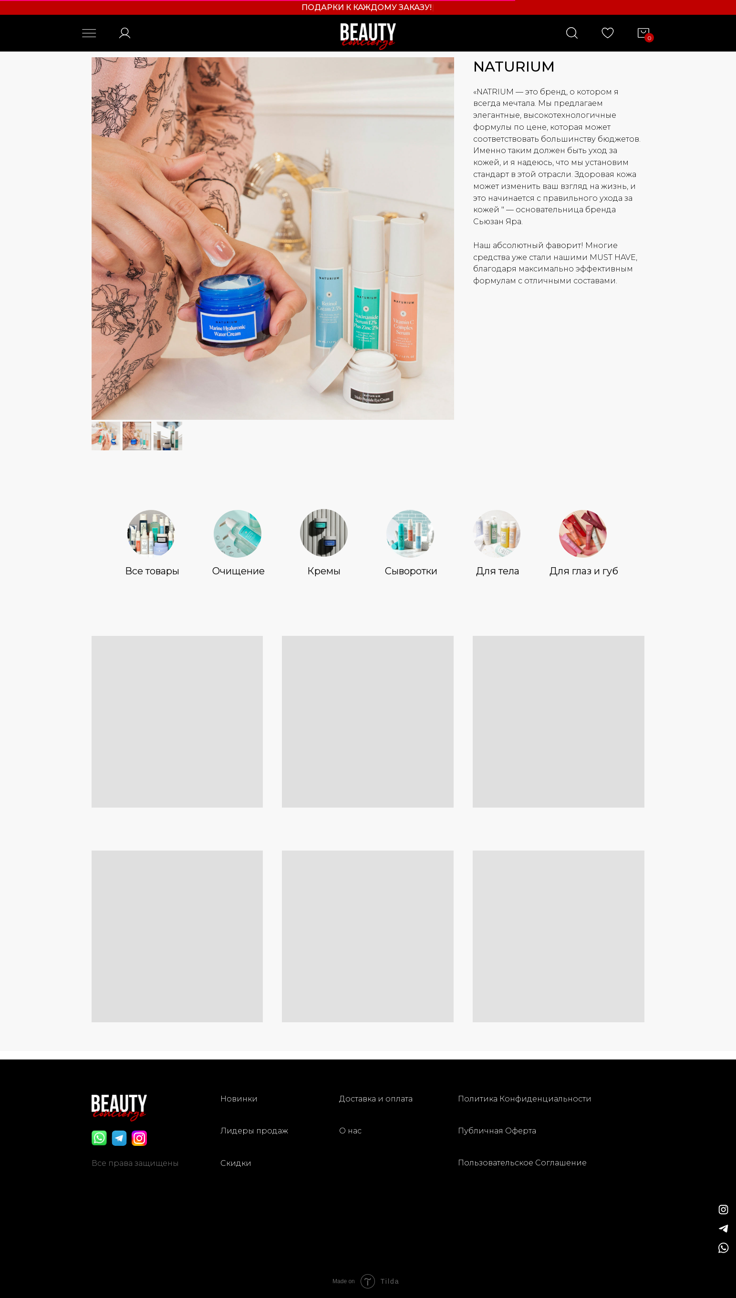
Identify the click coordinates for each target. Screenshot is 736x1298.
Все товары (152, 571)
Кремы (324, 571)
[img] (723, 1228)
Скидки (235, 1163)
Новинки (239, 1098)
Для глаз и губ (583, 571)
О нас (350, 1130)
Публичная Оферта (497, 1130)
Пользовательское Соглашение (522, 1162)
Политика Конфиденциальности (524, 1098)
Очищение (238, 571)
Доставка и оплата (376, 1098)
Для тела (497, 571)
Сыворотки (411, 571)
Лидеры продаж (254, 1130)
